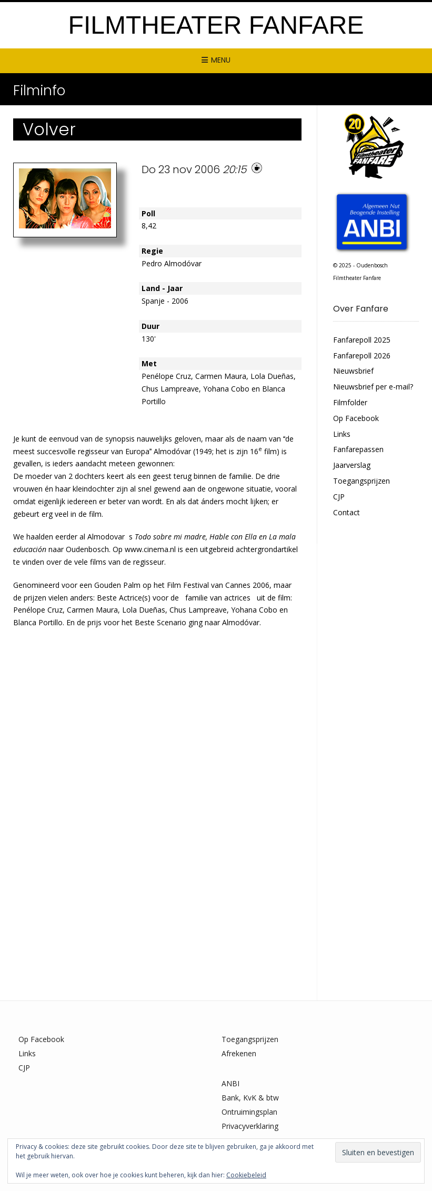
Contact (346, 512)
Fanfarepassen (358, 449)
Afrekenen (239, 1053)
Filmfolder (350, 402)
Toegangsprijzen (361, 481)
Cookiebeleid (246, 1174)
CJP (339, 497)
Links (341, 434)
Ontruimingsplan (249, 1112)
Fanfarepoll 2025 (361, 340)
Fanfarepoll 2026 (361, 356)
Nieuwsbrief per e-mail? (373, 387)
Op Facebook (356, 418)
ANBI (230, 1083)
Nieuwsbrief (353, 371)
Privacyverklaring (250, 1126)
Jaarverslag (351, 465)
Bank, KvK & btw (250, 1098)
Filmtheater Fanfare (216, 25)
